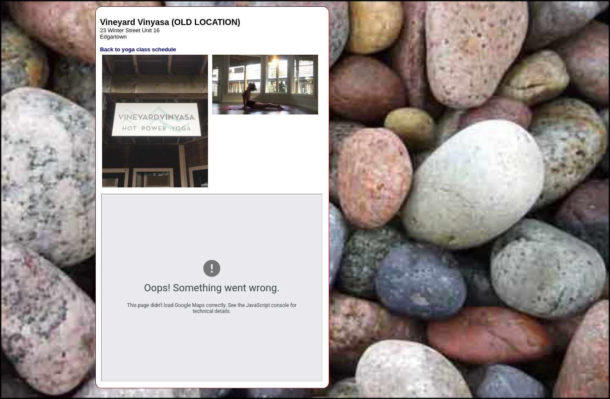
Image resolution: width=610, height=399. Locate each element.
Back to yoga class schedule (138, 49)
